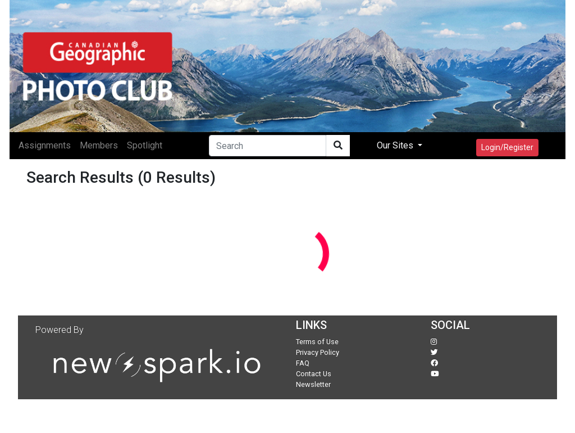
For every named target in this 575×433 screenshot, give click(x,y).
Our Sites (396, 145)
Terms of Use (317, 341)
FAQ (302, 363)
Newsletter (313, 384)
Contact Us (313, 373)
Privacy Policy (317, 352)
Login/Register (507, 147)
